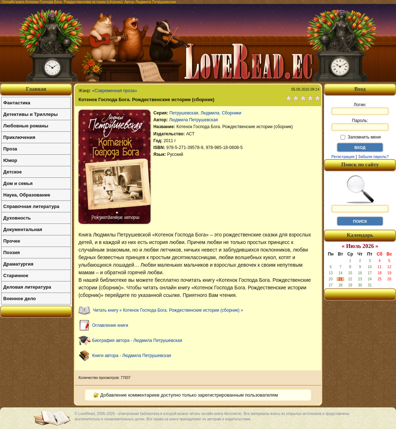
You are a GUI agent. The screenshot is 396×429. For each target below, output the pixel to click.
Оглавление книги (110, 325)
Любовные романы (25, 125)
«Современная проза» (114, 90)
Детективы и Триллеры (30, 114)
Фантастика (16, 102)
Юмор (10, 160)
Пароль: (360, 124)
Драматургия (18, 264)
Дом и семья (18, 183)
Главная (36, 89)
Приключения (19, 137)
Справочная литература (31, 206)
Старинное (15, 275)
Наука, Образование (26, 195)
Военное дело (19, 298)
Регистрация (342, 156)
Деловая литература (27, 287)
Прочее (11, 241)
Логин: (360, 108)
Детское (12, 172)
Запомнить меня (361, 137)
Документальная (22, 229)
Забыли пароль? (373, 156)
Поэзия (11, 252)
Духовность (17, 218)
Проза (10, 149)
